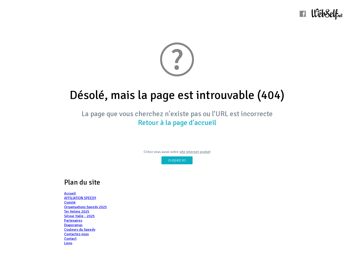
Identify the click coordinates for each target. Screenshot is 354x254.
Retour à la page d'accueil (177, 122)
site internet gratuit (194, 152)
